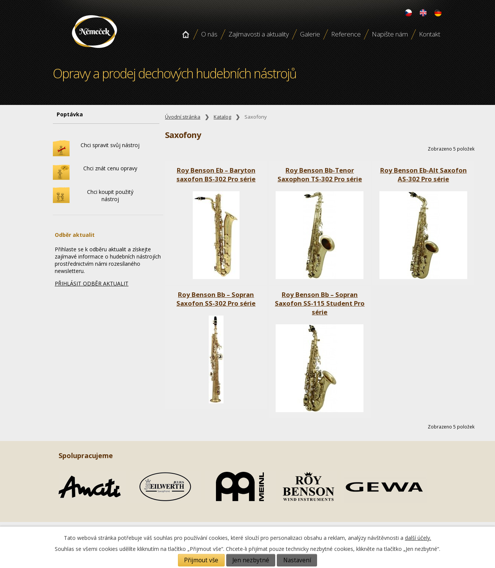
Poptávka (70, 114)
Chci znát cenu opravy (110, 168)
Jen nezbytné (250, 560)
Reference (346, 34)
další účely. (418, 537)
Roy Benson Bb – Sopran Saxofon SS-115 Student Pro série (320, 303)
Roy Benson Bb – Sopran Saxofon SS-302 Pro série (215, 299)
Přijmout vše (201, 560)
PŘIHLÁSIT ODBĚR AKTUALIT (92, 283)
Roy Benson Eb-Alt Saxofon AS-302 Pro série (423, 174)
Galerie (310, 34)
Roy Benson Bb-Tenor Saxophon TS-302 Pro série (320, 174)
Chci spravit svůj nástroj (110, 145)
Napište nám (390, 34)
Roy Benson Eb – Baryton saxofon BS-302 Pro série (215, 174)
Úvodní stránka (185, 34)
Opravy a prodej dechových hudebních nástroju (94, 50)
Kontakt (429, 34)
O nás (209, 34)
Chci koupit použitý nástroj (110, 195)
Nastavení (297, 560)
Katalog (222, 116)
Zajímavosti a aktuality (258, 34)
